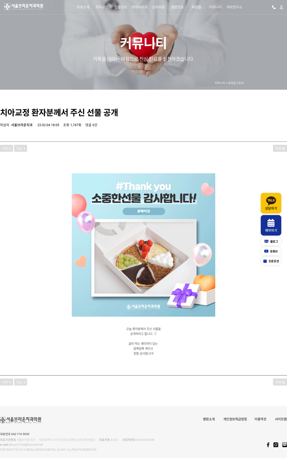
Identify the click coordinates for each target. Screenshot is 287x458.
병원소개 (209, 419)
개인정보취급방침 (235, 419)
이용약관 (260, 419)
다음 (20, 149)
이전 (6, 149)
